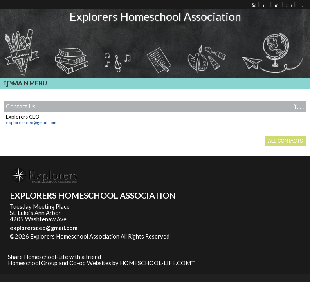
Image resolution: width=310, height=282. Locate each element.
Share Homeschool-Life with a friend (54, 256)
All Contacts (285, 141)
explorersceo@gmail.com (31, 122)
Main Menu (25, 83)
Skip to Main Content (204, 236)
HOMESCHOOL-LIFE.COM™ (157, 263)
